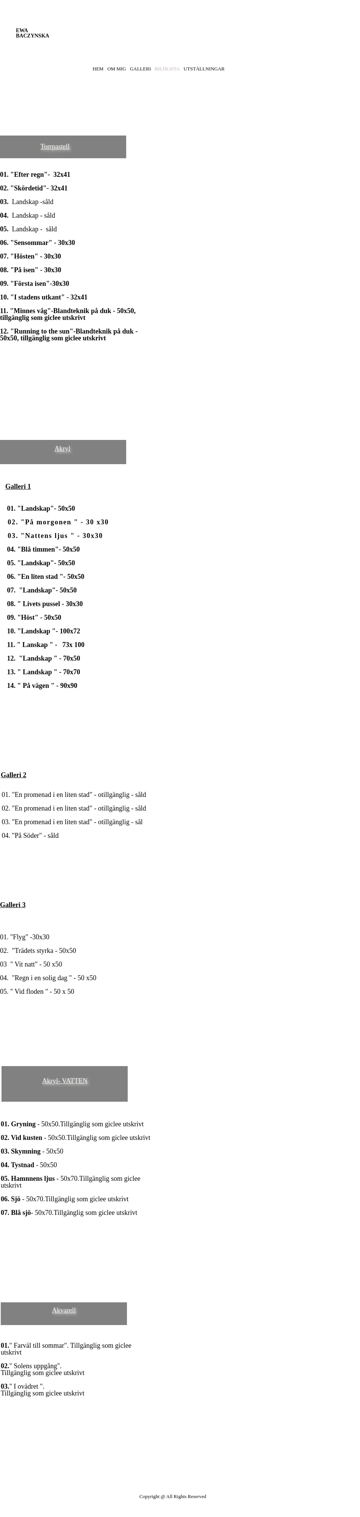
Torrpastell (55, 146)
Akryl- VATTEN (65, 1081)
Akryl (62, 448)
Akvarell (64, 1310)
